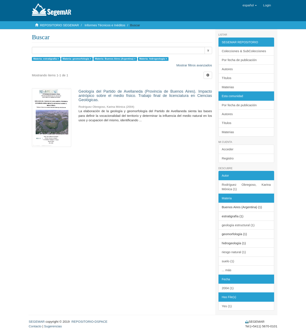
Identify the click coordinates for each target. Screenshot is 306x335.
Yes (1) (227, 306)
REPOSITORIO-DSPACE (89, 321)
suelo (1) (228, 261)
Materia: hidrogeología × (153, 58)
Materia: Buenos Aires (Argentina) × (115, 58)
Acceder (228, 149)
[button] (249, 5)
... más (226, 270)
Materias (228, 87)
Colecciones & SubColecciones (244, 51)
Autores (227, 69)
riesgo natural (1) (234, 252)
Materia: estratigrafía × (46, 58)
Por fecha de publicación (239, 60)
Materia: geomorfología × (77, 58)
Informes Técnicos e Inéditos (105, 25)
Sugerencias (53, 326)
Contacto (35, 326)
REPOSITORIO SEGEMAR (59, 25)
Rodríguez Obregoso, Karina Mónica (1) (246, 187)
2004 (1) (228, 288)
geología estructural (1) (238, 225)
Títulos (226, 78)
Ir (208, 50)
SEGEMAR (37, 321)
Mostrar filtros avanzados (194, 65)
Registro (228, 158)
